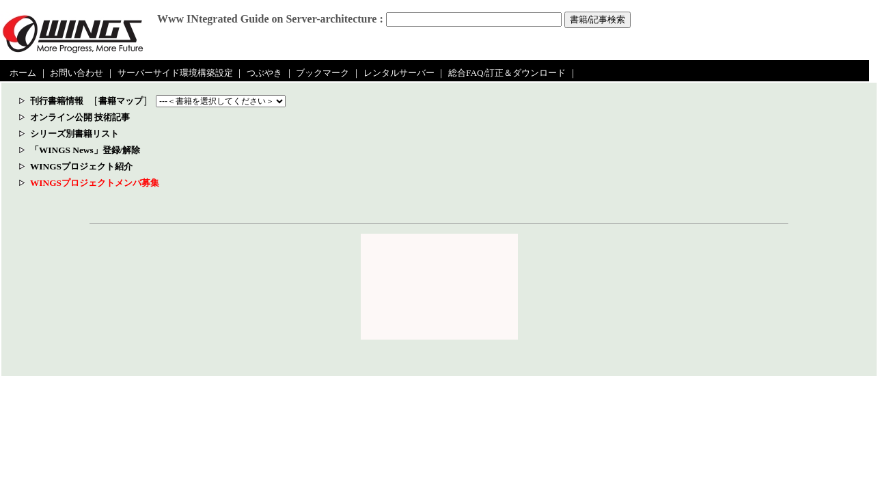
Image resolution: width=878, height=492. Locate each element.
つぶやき (264, 73)
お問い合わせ (76, 73)
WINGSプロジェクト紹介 (81, 166)
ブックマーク (322, 73)
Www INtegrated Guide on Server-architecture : (270, 19)
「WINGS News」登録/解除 (85, 150)
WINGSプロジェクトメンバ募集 (94, 183)
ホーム (23, 73)
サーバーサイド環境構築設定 (175, 73)
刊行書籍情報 (56, 101)
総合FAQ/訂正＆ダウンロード (507, 73)
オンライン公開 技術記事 (80, 117)
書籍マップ (120, 101)
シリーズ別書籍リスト (74, 133)
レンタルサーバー (399, 73)
